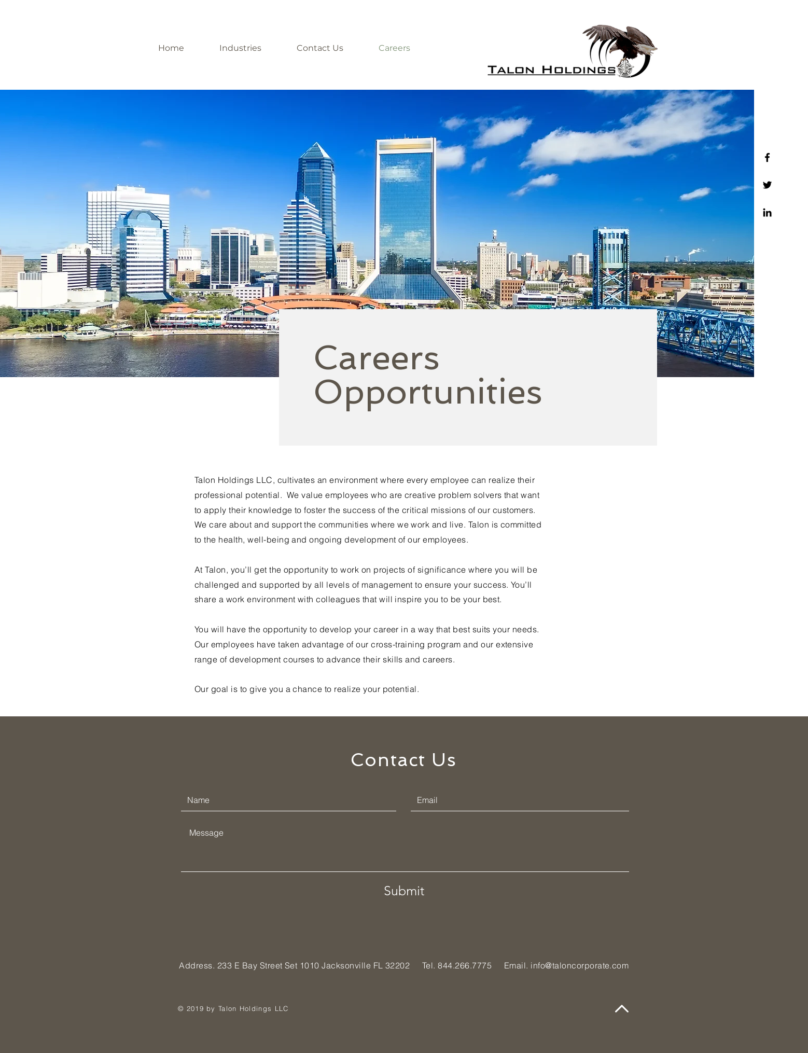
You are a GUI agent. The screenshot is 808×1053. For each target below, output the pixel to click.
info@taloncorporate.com (580, 965)
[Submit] (404, 890)
